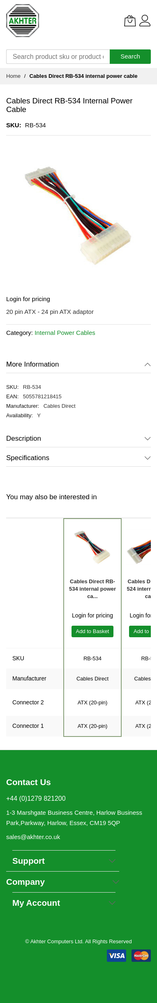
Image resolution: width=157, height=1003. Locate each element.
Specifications (27, 458)
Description (23, 438)
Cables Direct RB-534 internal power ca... (92, 588)
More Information (32, 364)
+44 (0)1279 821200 (36, 798)
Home (13, 76)
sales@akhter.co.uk (33, 836)
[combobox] (58, 56)
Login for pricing (28, 298)
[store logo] (22, 20)
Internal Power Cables (65, 332)
